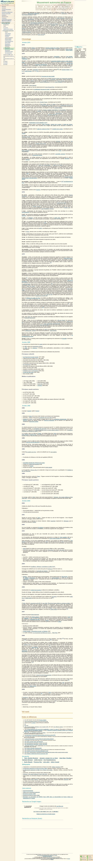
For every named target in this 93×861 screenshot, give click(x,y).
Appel (24, 548)
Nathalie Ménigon (27, 760)
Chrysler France (43, 102)
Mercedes (67, 158)
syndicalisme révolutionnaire (59, 419)
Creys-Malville (62, 110)
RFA (60, 150)
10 (43, 307)
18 (46, 676)
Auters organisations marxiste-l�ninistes (6, 23)
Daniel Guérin (69, 50)
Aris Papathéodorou (50, 760)
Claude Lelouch (36, 206)
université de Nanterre (42, 571)
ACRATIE (66, 779)
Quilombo (39, 385)
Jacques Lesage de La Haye (52, 47)
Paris (55, 433)
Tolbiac (59, 621)
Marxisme (4, 6)
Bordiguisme (6, 24)
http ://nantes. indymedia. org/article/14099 (33, 748)
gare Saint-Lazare (68, 258)
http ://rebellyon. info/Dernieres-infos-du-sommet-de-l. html (36, 753)
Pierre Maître (43, 104)
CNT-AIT (25, 420)
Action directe (41, 34)
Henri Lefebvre (34, 779)
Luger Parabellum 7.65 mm (47, 208)
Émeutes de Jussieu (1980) (29, 793)
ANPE (40, 228)
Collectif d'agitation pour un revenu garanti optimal (47, 430)
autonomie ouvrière (33, 421)
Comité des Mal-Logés (28, 372)
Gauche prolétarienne (34, 23)
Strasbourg (25, 697)
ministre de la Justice (56, 124)
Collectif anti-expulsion (34, 464)
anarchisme (24, 650)
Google (68, 858)
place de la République (44, 165)
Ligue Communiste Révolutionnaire (52, 323)
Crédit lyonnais (28, 71)
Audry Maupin (25, 434)
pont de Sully (69, 63)
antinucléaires (59, 113)
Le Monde (33, 722)
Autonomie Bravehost (28, 790)
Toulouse (26, 618)
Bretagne (30, 217)
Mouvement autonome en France (9, 48)
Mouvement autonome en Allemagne (8, 45)
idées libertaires (61, 18)
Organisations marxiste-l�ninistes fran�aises (7, 20)
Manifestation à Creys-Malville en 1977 (38, 122)
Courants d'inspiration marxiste (6, 10)
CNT (31, 419)
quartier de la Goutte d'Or (41, 295)
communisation (55, 577)
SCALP (37, 410)
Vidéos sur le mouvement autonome (31, 792)
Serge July (61, 25)
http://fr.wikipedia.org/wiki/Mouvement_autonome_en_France (47, 855)
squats (40, 344)
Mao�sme (4, 15)
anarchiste (35, 69)
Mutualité (64, 338)
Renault (44, 80)
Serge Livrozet (69, 49)
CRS (25, 64)
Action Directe (53, 330)
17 (32, 662)
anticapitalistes (30, 19)
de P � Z (5, 64)
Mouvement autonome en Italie (9, 51)
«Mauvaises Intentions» (29, 745)
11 (53, 597)
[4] (51, 608)
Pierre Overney (60, 80)
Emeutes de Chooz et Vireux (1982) (31, 795)
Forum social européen (54, 538)
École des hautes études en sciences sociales (59, 603)
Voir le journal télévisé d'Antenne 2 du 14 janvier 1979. (37, 726)
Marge (33, 47)
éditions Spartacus (56, 767)
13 (63, 638)
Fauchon (38, 189)
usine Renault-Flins (49, 87)
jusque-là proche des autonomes (43, 675)
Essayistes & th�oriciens (7, 12)
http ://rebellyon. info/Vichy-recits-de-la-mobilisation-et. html (36, 750)
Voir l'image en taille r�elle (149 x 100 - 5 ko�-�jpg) (45, 811)
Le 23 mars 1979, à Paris (30, 736)
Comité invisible (26, 631)
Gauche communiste (6, 13)
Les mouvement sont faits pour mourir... (42, 632)
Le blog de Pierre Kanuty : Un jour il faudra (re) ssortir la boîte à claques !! (39, 738)
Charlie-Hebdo (53, 609)
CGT (45, 222)
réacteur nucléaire (47, 110)
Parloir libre (40, 384)
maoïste (34, 330)
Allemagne (66, 521)
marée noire (57, 217)
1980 (25, 346)
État (72, 19)
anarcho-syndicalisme (49, 420)
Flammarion (50, 550)
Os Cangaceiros (27, 364)
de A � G (5, 61)
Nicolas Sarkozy (35, 616)
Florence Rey (33, 434)
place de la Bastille (44, 325)
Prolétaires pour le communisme (30, 370)
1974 (35, 14)
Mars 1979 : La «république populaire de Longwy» (35, 732)
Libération (58, 141)
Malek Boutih (29, 598)
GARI (60, 33)
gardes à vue (27, 644)
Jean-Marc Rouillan (65, 758)
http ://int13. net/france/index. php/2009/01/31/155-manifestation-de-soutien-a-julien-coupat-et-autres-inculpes (46, 752)
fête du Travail (61, 320)
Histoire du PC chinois (8, 29)
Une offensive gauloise (58, 726)
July (30, 146)
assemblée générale (60, 154)
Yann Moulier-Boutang (27, 14)
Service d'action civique (47, 105)
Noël (47, 541)
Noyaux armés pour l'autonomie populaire (62, 78)
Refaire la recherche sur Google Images (46, 814)
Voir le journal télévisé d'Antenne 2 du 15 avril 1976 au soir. (36, 721)
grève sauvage (58, 82)
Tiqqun (38, 476)
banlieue (24, 28)
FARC (4, 26)
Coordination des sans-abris (45, 417)
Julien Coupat (33, 686)
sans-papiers (54, 452)
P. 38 (37, 71)
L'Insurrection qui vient (36, 631)
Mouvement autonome (33, 13)
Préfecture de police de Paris (33, 298)
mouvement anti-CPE (35, 603)
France (62, 12)
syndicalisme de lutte (35, 619)
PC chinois (5, 27)
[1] (25, 724)
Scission (25, 419)
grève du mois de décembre (32, 442)
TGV (63, 682)
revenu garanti (48, 467)
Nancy (30, 416)
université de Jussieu (37, 155)
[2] (25, 725)
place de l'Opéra (31, 286)
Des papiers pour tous (31, 452)
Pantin (39, 433)
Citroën (54, 104)
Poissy (27, 231)
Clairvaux (50, 568)
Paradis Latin (67, 207)
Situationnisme (5, 16)
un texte (51, 729)
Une (72, 141)
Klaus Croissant (25, 150)
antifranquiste (28, 330)
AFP (29, 316)
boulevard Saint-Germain (41, 64)
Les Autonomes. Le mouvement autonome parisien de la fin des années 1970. (40, 735)
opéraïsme (24, 58)
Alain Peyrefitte (46, 124)
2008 (34, 497)
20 (41, 693)
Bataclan (24, 215)
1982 (26, 348)
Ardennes (34, 348)
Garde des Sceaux (67, 124)
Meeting (25, 576)
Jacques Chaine (65, 69)
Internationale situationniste (37, 22)
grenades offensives (52, 114)
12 (67, 609)
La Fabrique (45, 631)
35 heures (54, 596)
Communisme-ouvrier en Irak (8, 57)
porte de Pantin (26, 284)
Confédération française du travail (41, 89)
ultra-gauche (64, 576)
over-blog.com (59, 806)
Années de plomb (26, 32)
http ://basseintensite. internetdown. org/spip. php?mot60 (36, 743)
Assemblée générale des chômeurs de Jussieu (34, 462)
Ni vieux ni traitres (42, 720)
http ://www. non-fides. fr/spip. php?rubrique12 (34, 741)
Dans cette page (5, 4)
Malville (39, 111)
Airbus (47, 620)
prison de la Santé (61, 203)
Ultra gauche (35, 647)
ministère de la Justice (57, 129)
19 (68, 679)
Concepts (4, 8)
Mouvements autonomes (8, 30)
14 (25, 639)
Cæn (69, 616)
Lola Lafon (61, 550)
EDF (28, 173)
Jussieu (23, 133)
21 (55, 700)
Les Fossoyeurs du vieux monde (30, 357)
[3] (27, 725)
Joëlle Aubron (38, 760)
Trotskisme (4, 18)
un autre (56, 729)
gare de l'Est (49, 294)
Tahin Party (54, 632)
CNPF (45, 329)
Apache (29, 410)
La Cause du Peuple (53, 23)
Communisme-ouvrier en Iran (8, 59)
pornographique (25, 212)
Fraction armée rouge (40, 143)
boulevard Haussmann (30, 317)
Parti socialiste (63, 537)
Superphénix (55, 110)
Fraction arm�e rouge (8, 54)
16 (49, 645)
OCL (49, 135)
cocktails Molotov (58, 107)
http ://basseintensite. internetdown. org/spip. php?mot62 (36, 744)
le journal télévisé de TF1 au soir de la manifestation (38, 729)
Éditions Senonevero (30, 577)
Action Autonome (35, 614)
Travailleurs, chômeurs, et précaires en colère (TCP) (43, 566)
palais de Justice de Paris (43, 129)
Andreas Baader (26, 136)
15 (51, 639)
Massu (32, 80)
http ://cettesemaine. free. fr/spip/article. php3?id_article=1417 (37, 749)
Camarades (64, 13)
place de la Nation (58, 165)
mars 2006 (44, 603)
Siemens (28, 159)
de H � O (5, 62)
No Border (40, 527)
